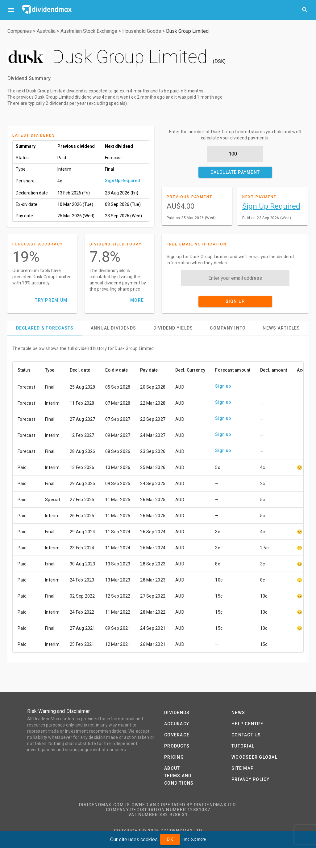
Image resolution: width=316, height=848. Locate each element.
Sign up (223, 386)
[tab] (44, 328)
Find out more (194, 839)
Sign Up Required (122, 180)
